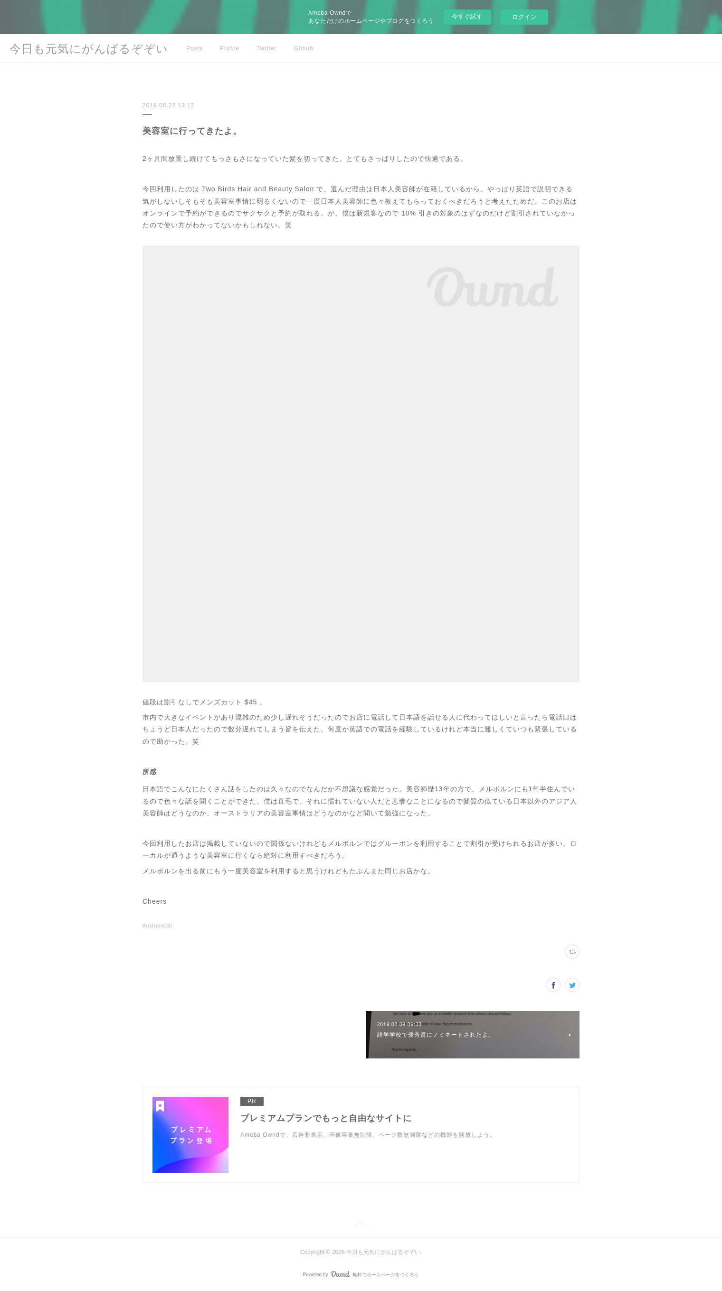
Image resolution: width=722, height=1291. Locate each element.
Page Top (361, 1226)
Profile (229, 48)
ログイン (524, 16)
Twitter (266, 48)
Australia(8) (157, 925)
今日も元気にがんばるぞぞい (89, 48)
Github (303, 48)
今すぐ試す (467, 16)
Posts (194, 48)
